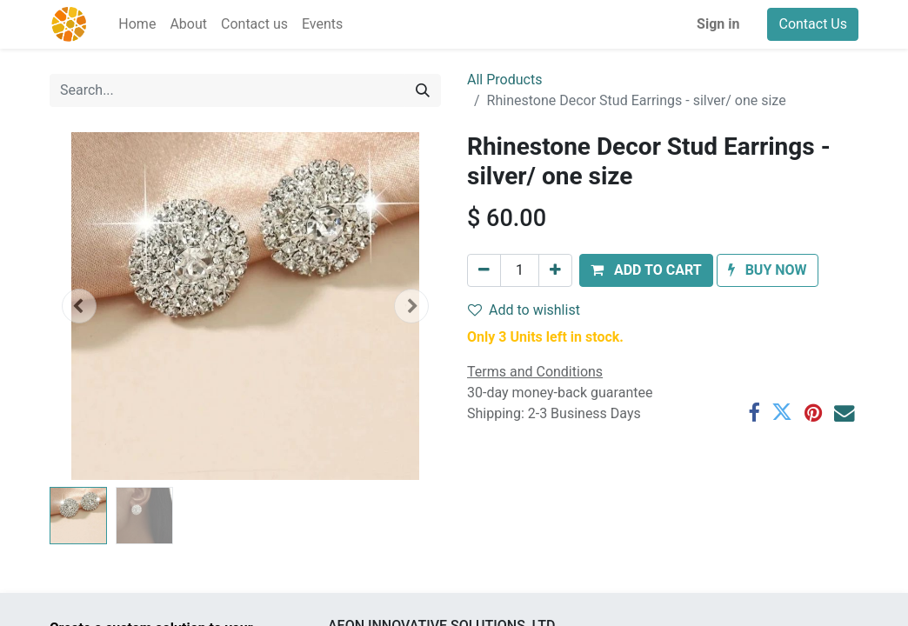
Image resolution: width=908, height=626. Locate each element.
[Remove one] (484, 270)
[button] (79, 306)
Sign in (718, 24)
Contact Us (812, 24)
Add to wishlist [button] (524, 310)
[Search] (422, 90)
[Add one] (555, 270)
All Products (504, 79)
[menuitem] (137, 24)
